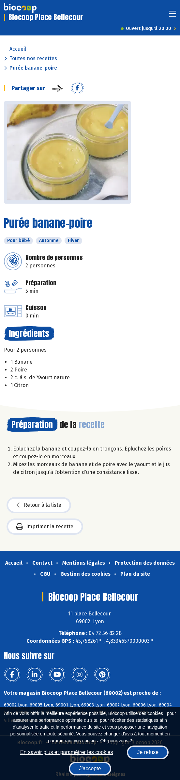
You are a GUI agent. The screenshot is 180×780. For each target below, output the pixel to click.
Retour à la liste (38, 505)
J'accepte (90, 768)
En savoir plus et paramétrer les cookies (66, 752)
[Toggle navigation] (172, 16)
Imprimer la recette (44, 526)
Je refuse (147, 752)
